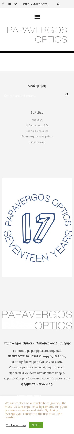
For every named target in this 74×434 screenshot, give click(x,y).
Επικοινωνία (37, 142)
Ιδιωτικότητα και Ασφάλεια (37, 136)
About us (37, 120)
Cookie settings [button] (16, 425)
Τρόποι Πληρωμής (37, 131)
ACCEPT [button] (36, 425)
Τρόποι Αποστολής (37, 125)
